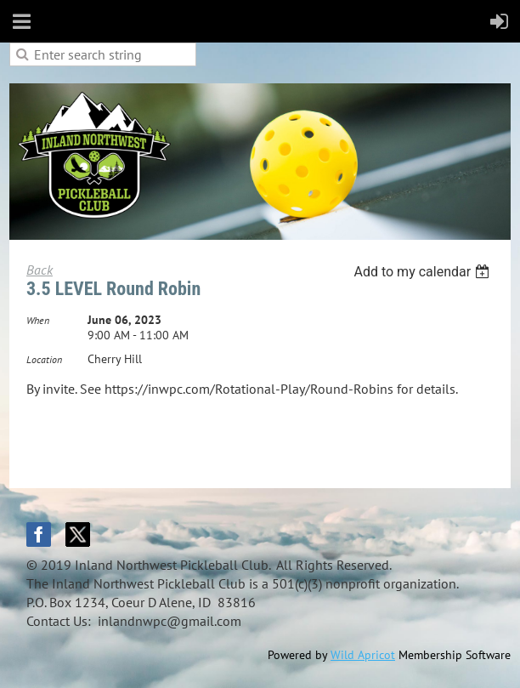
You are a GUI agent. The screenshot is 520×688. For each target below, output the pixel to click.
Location (44, 359)
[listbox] (423, 271)
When (37, 320)
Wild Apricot (363, 654)
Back (39, 269)
